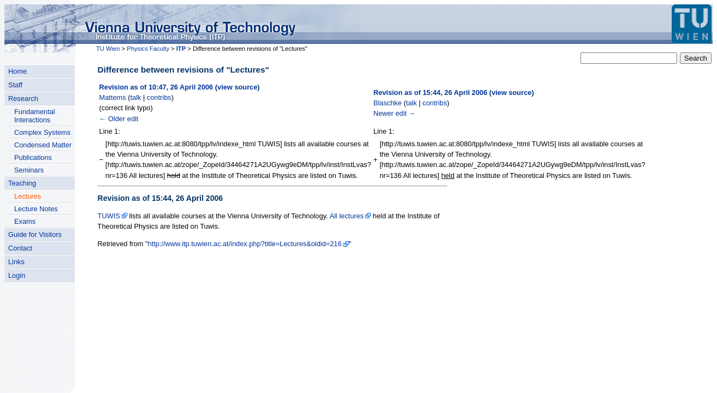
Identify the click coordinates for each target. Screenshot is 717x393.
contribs (159, 97)
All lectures (346, 216)
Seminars (29, 170)
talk (136, 97)
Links (16, 262)
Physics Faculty (148, 48)
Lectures (27, 196)
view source (237, 87)
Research (23, 98)
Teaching (22, 183)
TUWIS (109, 216)
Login (16, 275)
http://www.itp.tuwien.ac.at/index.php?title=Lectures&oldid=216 (245, 244)
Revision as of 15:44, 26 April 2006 (431, 92)
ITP (181, 48)
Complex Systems (42, 132)
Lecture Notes (36, 209)
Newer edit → (395, 113)
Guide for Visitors (35, 234)
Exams (24, 221)
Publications (33, 157)
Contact (20, 248)
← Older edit (119, 119)
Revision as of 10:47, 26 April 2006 (156, 87)
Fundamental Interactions (34, 116)
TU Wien (108, 48)
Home (17, 71)
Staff (15, 85)
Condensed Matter (43, 145)
